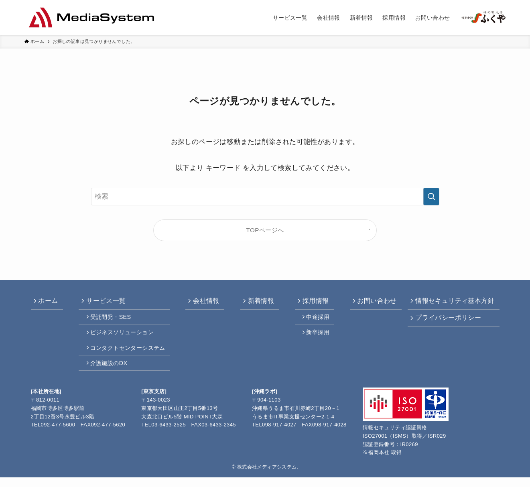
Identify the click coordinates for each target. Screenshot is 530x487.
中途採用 (315, 320)
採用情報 (312, 301)
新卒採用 (315, 337)
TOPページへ (265, 230)
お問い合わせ (372, 301)
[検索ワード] (265, 196)
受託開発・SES (111, 320)
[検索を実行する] (431, 196)
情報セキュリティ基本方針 (453, 301)
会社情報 (206, 301)
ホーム (50, 301)
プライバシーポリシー (447, 320)
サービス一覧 (106, 301)
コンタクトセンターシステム (129, 354)
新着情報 (259, 301)
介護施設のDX (110, 371)
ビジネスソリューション (123, 337)
